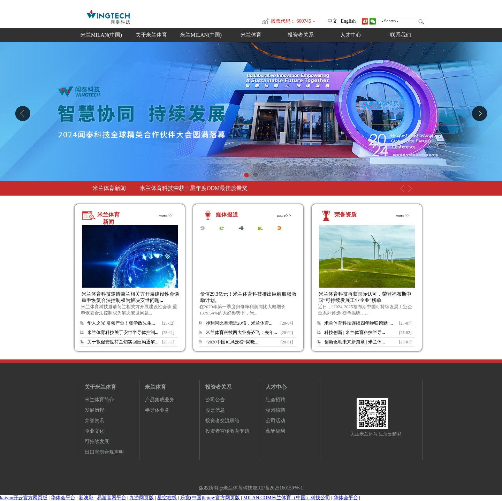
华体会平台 (63, 497)
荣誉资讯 (94, 420)
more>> (166, 215)
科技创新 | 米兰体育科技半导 (354, 332)
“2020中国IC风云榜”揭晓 (232, 341)
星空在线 (167, 497)
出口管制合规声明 (104, 452)
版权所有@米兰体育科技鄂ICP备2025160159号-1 (251, 488)
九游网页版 (141, 497)
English (348, 21)
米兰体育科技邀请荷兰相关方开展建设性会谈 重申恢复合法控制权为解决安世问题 (130, 297)
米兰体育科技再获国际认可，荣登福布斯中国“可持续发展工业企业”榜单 (365, 297)
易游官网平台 (111, 497)
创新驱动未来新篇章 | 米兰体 (354, 341)
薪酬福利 (275, 431)
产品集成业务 (159, 399)
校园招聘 (275, 410)
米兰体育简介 (99, 399)
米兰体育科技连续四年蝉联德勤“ (358, 323)
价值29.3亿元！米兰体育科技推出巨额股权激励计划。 (248, 297)
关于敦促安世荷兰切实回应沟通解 (123, 341)
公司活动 (275, 420)
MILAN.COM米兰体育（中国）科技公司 (286, 497)
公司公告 (215, 399)
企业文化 (94, 431)
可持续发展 (97, 441)
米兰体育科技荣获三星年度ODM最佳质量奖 (194, 188)
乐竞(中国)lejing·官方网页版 (210, 497)
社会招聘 (275, 399)
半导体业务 (157, 410)
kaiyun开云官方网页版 (23, 497)
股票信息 (215, 410)
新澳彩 (86, 497)
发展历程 (94, 410)
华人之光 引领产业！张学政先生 (121, 323)
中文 (332, 21)
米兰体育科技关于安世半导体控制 (123, 332)
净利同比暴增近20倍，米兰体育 (239, 323)
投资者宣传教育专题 (227, 431)
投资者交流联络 (222, 420)
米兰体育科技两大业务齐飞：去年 (241, 332)
